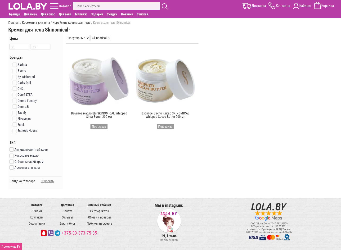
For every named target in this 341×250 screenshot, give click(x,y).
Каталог (36, 205)
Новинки (127, 14)
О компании (37, 223)
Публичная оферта (99, 223)
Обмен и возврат (99, 217)
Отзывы (67, 217)
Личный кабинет (99, 205)
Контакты (37, 217)
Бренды (14, 14)
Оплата (67, 211)
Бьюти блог (67, 223)
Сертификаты (99, 211)
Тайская (142, 14)
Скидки (112, 14)
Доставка (67, 205)
